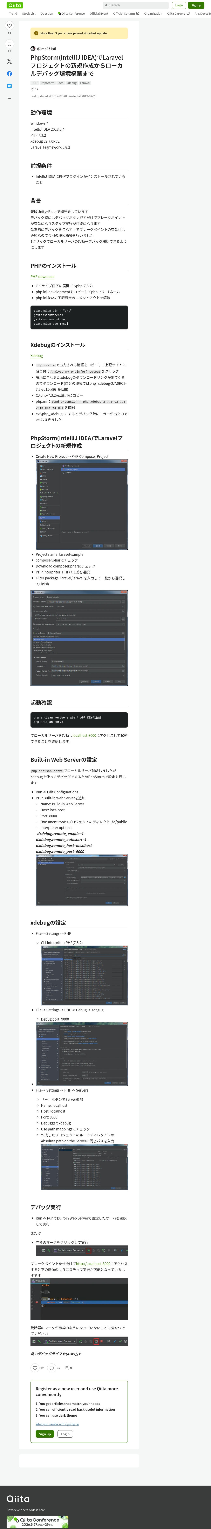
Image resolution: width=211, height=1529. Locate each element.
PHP (35, 83)
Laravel (85, 83)
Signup (196, 5)
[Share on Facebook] (9, 73)
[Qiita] (15, 5)
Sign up (45, 1433)
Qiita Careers (178, 13)
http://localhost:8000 (93, 1263)
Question (47, 13)
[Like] (9, 25)
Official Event (99, 13)
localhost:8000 (84, 735)
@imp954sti (43, 48)
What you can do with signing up (57, 1424)
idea (60, 83)
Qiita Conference (71, 13)
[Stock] (9, 43)
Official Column (126, 13)
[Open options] (9, 98)
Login (179, 5)
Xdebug (36, 355)
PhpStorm (47, 83)
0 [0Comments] (68, 1368)
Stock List (28, 13)
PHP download (42, 276)
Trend (13, 13)
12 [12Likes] (9, 33)
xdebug (72, 83)
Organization (153, 13)
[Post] (9, 61)
